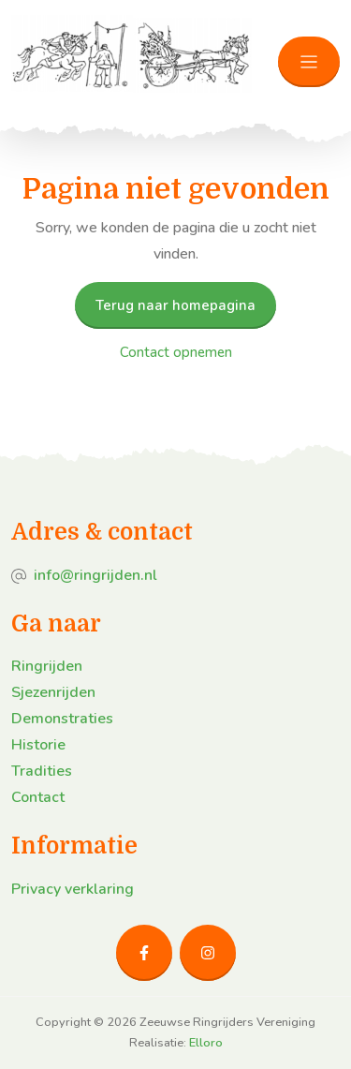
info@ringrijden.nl (95, 575)
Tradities (41, 771)
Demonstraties (62, 718)
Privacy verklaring (72, 889)
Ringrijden (46, 666)
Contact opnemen (176, 352)
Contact (38, 797)
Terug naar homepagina (175, 305)
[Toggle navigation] (309, 62)
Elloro (206, 1042)
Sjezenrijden (53, 692)
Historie (38, 745)
